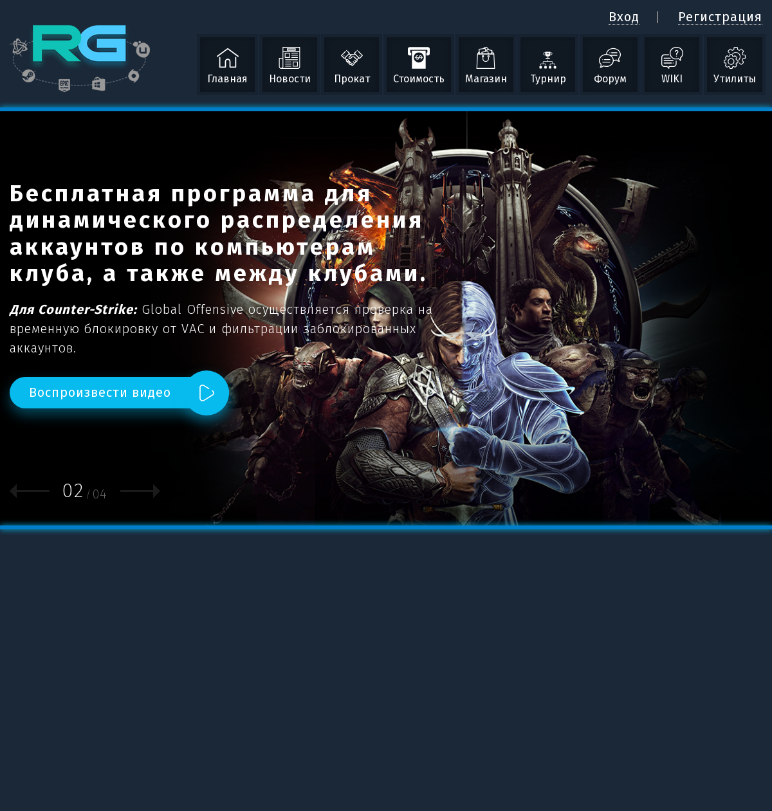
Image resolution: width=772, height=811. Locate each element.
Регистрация (720, 16)
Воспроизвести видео (100, 392)
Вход (624, 16)
